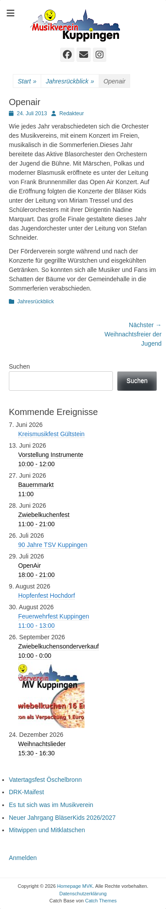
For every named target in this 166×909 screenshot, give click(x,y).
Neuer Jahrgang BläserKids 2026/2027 (62, 817)
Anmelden (23, 857)
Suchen (19, 366)
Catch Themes (100, 900)
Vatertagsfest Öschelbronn (45, 779)
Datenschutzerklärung (83, 893)
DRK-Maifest (26, 792)
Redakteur (71, 113)
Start (27, 81)
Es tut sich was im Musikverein (51, 804)
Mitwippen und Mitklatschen (47, 830)
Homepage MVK (75, 886)
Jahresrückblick (70, 81)
